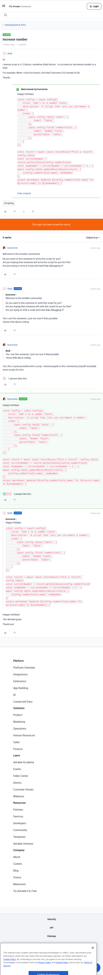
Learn (16, 755)
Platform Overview (24, 667)
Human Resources (24, 735)
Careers (17, 864)
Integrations (20, 674)
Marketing (19, 722)
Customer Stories (23, 789)
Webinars (18, 796)
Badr (9, 53)
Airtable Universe (23, 843)
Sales (16, 742)
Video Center (20, 776)
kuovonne (12, 247)
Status (17, 877)
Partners (18, 809)
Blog (16, 870)
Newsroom (19, 884)
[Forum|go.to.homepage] (20, 6)
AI (14, 695)
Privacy (51, 944)
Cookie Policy (9, 969)
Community (20, 830)
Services (18, 816)
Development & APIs (15, 24)
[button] (4, 6)
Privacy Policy (44, 972)
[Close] (92, 958)
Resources (19, 803)
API (51, 927)
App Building (20, 688)
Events (17, 769)
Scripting (9, 203)
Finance (18, 749)
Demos (17, 782)
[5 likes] (17, 494)
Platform (18, 661)
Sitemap (51, 936)
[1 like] (15, 378)
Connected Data (22, 701)
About (16, 857)
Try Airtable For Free (25, 891)
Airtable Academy (23, 762)
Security (51, 919)
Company (18, 850)
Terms (51, 953)
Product (18, 715)
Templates (19, 837)
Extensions (19, 681)
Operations (19, 728)
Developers (19, 823)
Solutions (18, 708)
